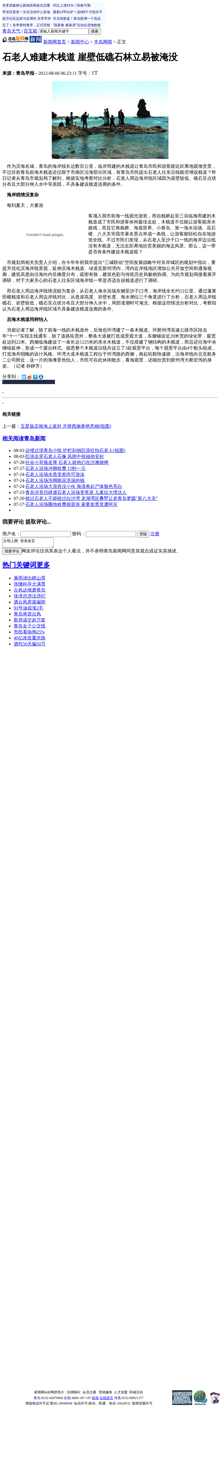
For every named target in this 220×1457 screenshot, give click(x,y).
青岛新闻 (35, 438)
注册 (154, 533)
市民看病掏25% (29, 633)
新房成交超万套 (30, 621)
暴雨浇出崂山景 (30, 579)
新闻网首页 (54, 41)
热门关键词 (19, 566)
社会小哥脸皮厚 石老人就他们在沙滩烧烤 (66, 462)
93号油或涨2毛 (28, 609)
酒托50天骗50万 (30, 645)
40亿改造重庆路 (30, 639)
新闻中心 (80, 41)
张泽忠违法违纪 (30, 597)
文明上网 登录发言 (30, 544)
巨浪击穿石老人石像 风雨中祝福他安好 (64, 456)
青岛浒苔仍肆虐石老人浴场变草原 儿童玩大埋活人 (76, 492)
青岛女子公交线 (30, 627)
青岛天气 (11, 31)
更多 (43, 566)
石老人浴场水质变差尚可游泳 (55, 474)
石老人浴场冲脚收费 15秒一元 (55, 468)
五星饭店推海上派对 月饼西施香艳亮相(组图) (65, 426)
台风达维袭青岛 (30, 591)
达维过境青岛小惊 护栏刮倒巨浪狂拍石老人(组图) (75, 450)
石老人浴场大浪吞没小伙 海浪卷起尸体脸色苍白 (73, 486)
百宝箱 (30, 31)
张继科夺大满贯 (30, 585)
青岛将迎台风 (27, 615)
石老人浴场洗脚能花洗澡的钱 (55, 480)
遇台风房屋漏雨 (30, 603)
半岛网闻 (103, 41)
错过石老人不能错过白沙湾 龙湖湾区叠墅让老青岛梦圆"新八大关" (91, 498)
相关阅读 (13, 438)
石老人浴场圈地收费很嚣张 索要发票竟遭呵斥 (71, 504)
